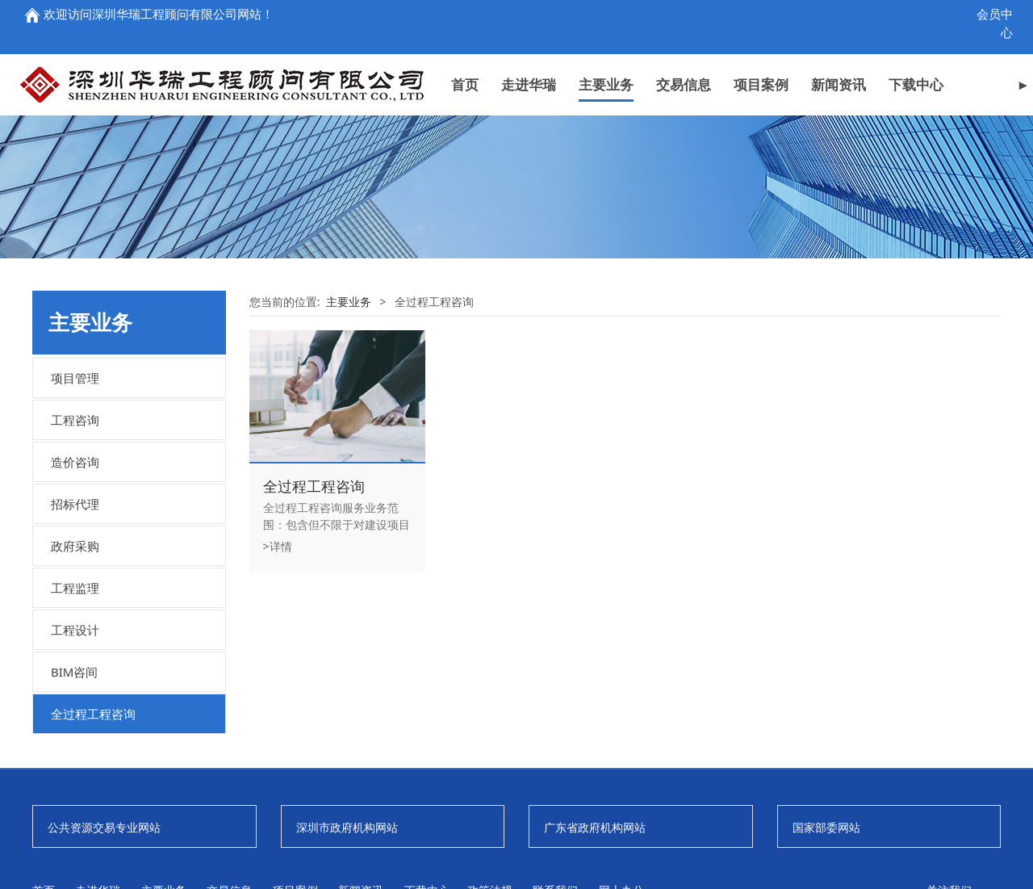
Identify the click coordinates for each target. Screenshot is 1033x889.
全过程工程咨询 (93, 826)
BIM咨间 (74, 784)
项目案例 (761, 81)
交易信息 (683, 81)
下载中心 (916, 81)
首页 (465, 81)
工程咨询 (75, 532)
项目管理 (75, 490)
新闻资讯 (838, 81)
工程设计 (75, 742)
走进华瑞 (528, 81)
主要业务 (606, 81)
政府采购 (75, 658)
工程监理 (75, 700)
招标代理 (75, 616)
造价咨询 (75, 574)
